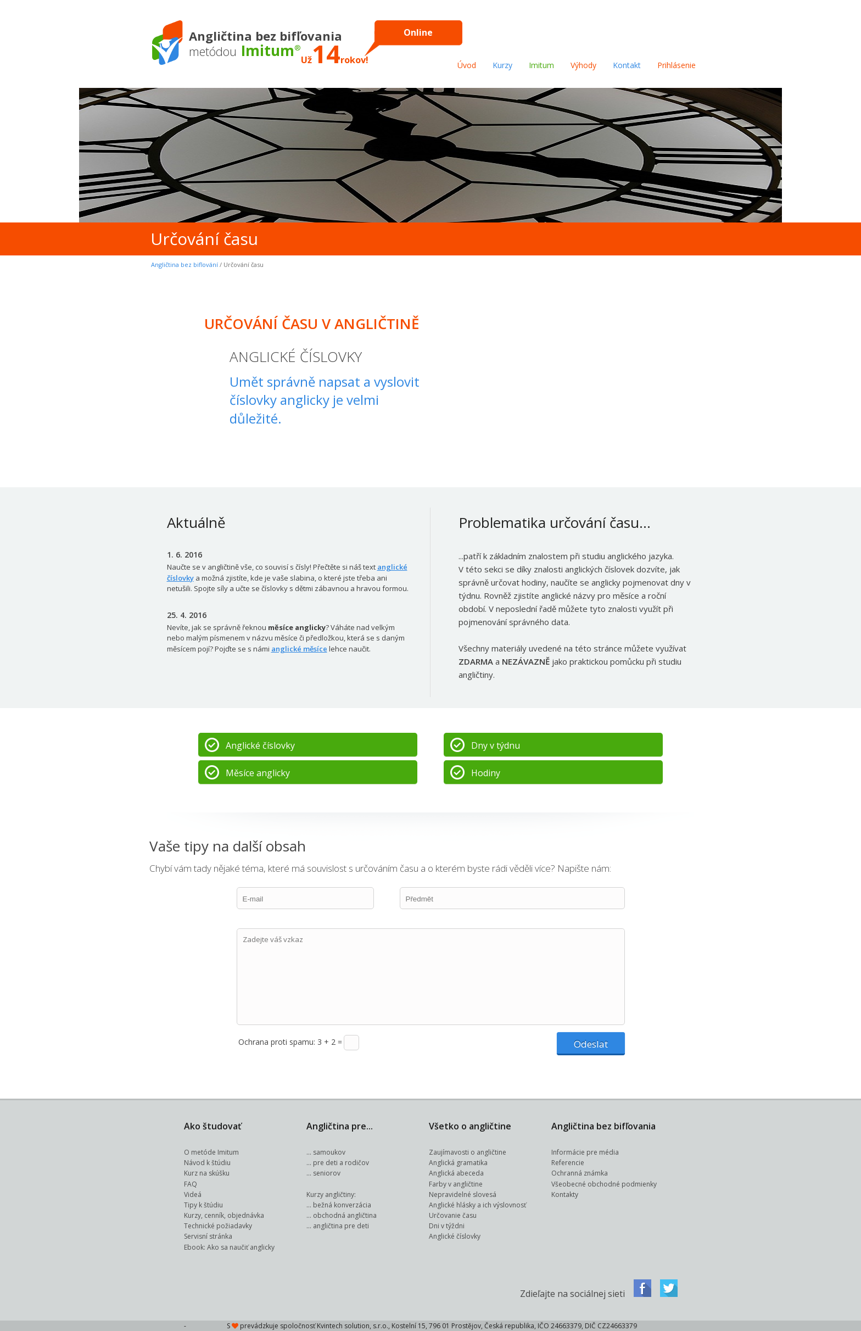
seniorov (326, 1173)
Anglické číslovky (260, 745)
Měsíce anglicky (258, 773)
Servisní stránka (208, 1236)
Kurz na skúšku (207, 1173)
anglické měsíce (299, 649)
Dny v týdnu (495, 745)
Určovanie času (453, 1215)
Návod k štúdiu (207, 1162)
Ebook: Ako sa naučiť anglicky (229, 1247)
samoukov (329, 1152)
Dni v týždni (447, 1225)
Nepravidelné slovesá (462, 1194)
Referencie (567, 1162)
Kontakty (564, 1194)
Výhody (583, 65)
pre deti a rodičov (341, 1162)
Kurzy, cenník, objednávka (224, 1215)
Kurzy (502, 65)
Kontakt (627, 65)
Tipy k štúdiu (203, 1205)
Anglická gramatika (458, 1162)
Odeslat (591, 1044)
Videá (193, 1194)
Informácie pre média (585, 1152)
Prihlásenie (676, 65)
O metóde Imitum (211, 1152)
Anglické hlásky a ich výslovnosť (477, 1205)
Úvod (466, 65)
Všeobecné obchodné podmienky (604, 1184)
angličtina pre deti (341, 1225)
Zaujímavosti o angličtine (467, 1152)
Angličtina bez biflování (184, 264)
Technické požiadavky (218, 1225)
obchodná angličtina (345, 1215)
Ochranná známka (579, 1173)
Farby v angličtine (456, 1184)
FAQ (190, 1184)
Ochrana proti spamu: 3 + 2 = (290, 1042)
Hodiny (485, 773)
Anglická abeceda (456, 1173)
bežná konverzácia (342, 1205)
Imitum (541, 65)
